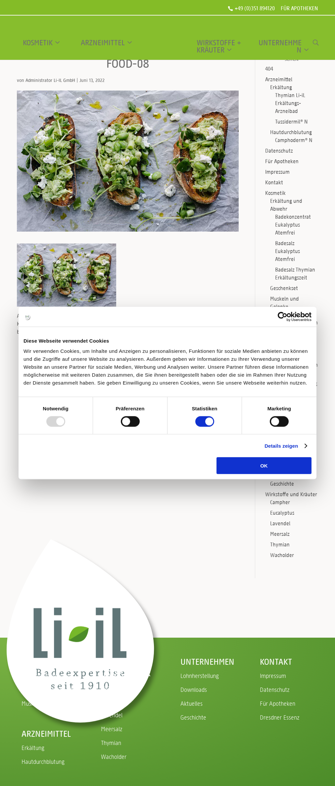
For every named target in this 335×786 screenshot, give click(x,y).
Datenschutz (279, 150)
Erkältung (281, 87)
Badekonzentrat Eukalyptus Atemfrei (293, 224)
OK (264, 465)
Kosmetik (38, 43)
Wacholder (282, 555)
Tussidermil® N (291, 121)
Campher (280, 502)
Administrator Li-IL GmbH (50, 80)
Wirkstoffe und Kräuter (291, 494)
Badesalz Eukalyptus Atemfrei (287, 251)
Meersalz (280, 534)
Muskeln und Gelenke (47, 703)
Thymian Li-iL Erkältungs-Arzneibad (290, 103)
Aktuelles (191, 703)
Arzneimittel (103, 43)
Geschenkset (284, 288)
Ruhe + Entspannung (47, 675)
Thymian (280, 544)
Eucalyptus (282, 512)
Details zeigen (281, 445)
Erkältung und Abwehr (48, 689)
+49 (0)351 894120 (255, 8)
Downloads (193, 689)
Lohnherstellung (199, 675)
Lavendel (280, 523)
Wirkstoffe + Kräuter (219, 46)
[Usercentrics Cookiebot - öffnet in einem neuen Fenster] (282, 316)
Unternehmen (280, 46)
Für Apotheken (299, 8)
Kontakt (274, 182)
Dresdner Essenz (280, 717)
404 (269, 68)
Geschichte (282, 483)
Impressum (277, 171)
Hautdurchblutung (291, 132)
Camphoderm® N (293, 140)
